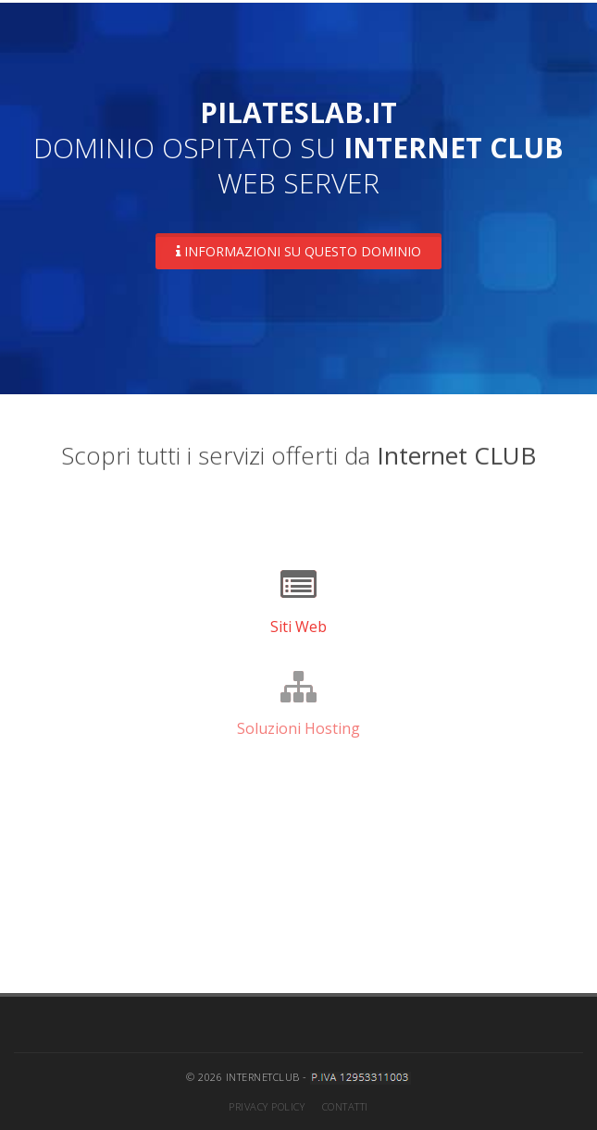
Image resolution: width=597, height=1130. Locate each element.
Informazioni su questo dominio (298, 251)
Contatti (345, 1106)
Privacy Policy (267, 1106)
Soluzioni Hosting (298, 728)
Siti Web (298, 626)
